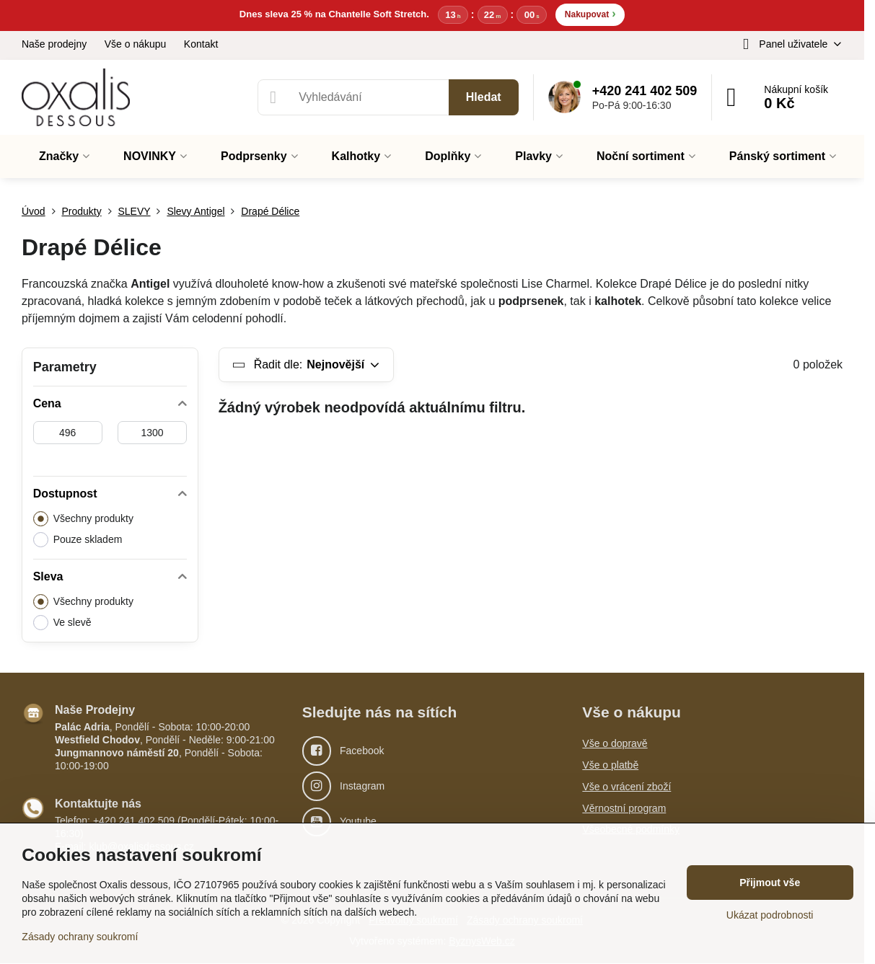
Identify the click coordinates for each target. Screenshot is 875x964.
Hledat (483, 98)
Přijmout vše (769, 882)
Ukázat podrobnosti (770, 915)
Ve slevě (62, 623)
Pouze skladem (78, 540)
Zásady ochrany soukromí (80, 936)
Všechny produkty (83, 519)
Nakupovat (590, 14)
